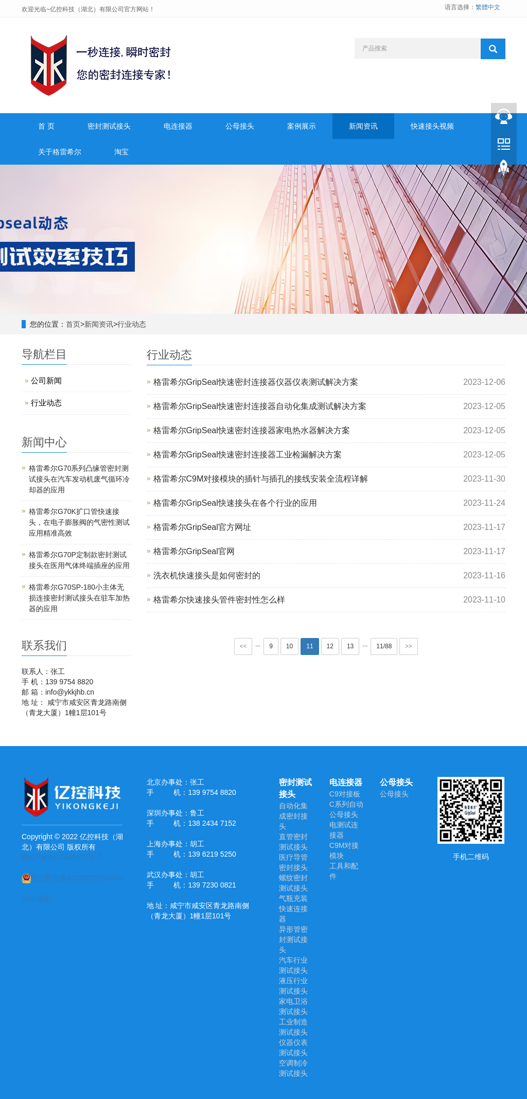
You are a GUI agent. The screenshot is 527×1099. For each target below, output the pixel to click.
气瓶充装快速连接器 (293, 908)
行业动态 (131, 324)
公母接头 (239, 126)
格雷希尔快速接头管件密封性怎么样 (219, 599)
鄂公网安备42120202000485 (72, 878)
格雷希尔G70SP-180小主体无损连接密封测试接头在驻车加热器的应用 (79, 598)
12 (330, 646)
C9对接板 (344, 794)
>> (408, 646)
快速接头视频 (432, 126)
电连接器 (178, 126)
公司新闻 (46, 380)
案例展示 (301, 126)
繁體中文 (488, 7)
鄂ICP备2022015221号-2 (62, 857)
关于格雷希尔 (59, 152)
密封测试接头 (109, 126)
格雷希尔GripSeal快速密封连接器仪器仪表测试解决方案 (255, 382)
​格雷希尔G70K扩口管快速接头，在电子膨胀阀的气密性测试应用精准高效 (79, 522)
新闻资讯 (363, 126)
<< (243, 646)
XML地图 (36, 899)
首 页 (46, 126)
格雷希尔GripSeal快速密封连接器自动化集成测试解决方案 (259, 406)
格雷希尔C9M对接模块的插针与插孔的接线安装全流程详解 (260, 478)
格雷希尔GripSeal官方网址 (202, 527)
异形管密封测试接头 (293, 939)
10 (289, 646)
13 (350, 646)
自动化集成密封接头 (293, 816)
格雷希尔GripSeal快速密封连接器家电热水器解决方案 (251, 430)
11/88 (384, 646)
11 (309, 646)
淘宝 (121, 152)
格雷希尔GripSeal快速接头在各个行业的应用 (235, 503)
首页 (73, 324)
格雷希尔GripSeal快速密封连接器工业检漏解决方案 (247, 454)
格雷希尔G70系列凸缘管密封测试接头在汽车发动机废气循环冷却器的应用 (79, 479)
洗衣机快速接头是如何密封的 (206, 575)
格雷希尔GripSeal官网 (194, 551)
